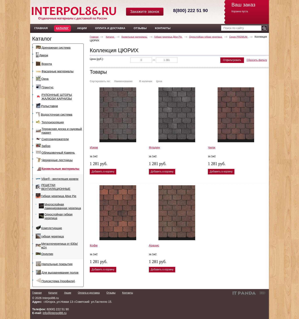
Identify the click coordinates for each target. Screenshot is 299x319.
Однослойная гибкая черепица (206, 37)
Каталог (62, 28)
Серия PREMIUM (238, 37)
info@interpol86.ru (55, 313)
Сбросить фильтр (257, 60)
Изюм (94, 147)
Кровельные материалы (134, 37)
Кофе (94, 245)
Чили (211, 147)
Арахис (154, 245)
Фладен (154, 147)
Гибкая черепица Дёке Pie (168, 37)
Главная (94, 37)
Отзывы (110, 292)
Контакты (127, 292)
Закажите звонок (144, 12)
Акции (67, 292)
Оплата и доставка (89, 292)
